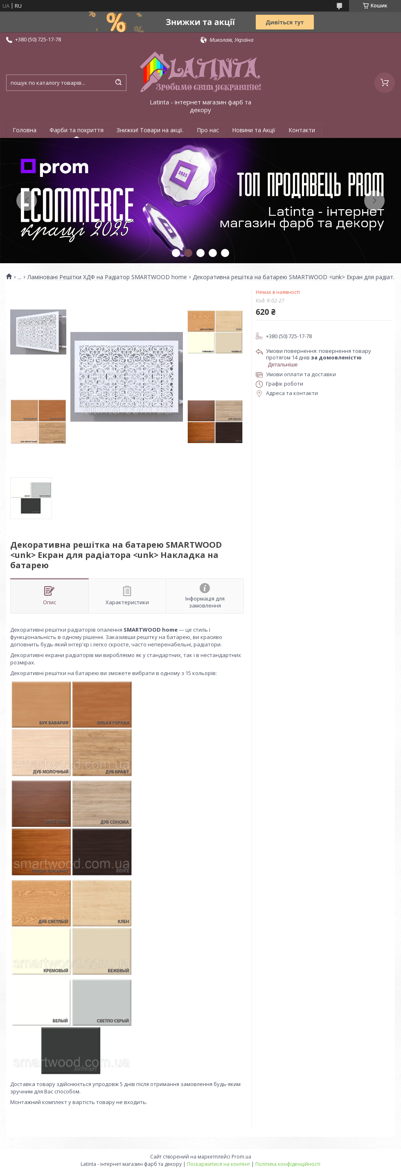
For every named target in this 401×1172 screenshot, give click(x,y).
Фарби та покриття (77, 130)
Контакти (301, 130)
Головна (24, 130)
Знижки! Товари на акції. (150, 130)
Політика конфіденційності (287, 1164)
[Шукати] (118, 83)
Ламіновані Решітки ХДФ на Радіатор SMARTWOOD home (107, 277)
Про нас (208, 130)
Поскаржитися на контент (218, 1164)
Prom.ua (241, 1156)
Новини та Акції (253, 130)
